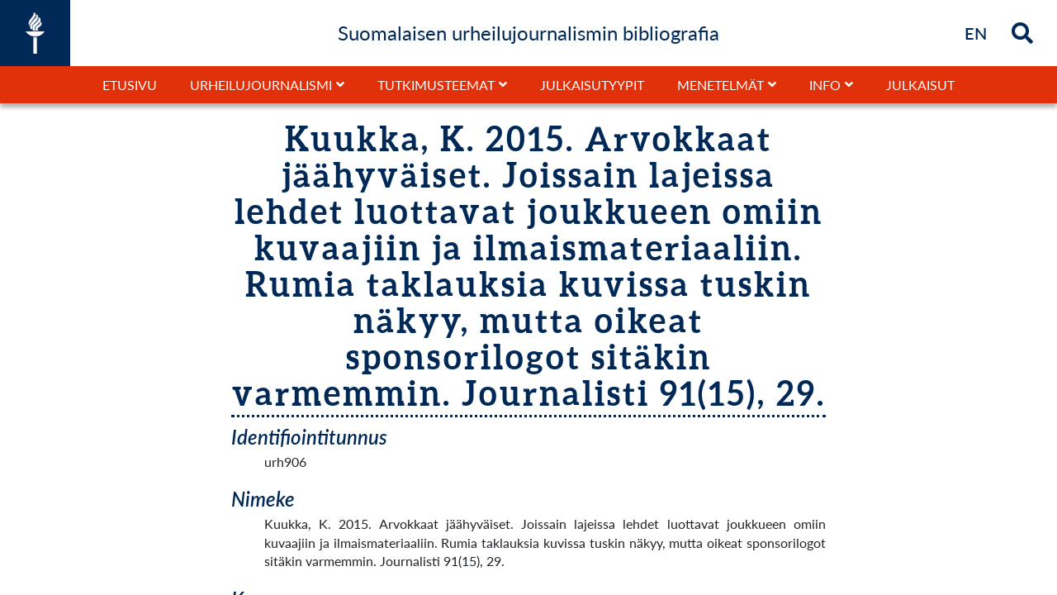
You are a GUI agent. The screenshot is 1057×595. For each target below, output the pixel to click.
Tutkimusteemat (436, 85)
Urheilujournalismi (261, 85)
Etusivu (129, 85)
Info (825, 85)
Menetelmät (720, 85)
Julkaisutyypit (592, 85)
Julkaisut (920, 85)
